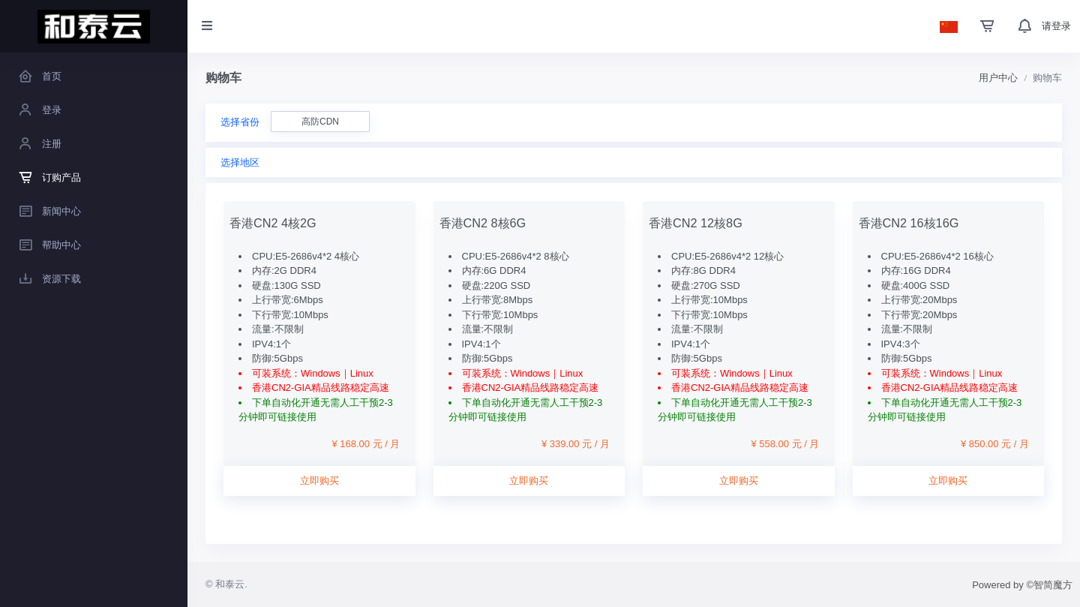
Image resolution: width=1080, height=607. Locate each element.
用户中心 (998, 77)
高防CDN (320, 121)
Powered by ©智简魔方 (1022, 584)
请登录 (1056, 26)
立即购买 (319, 480)
